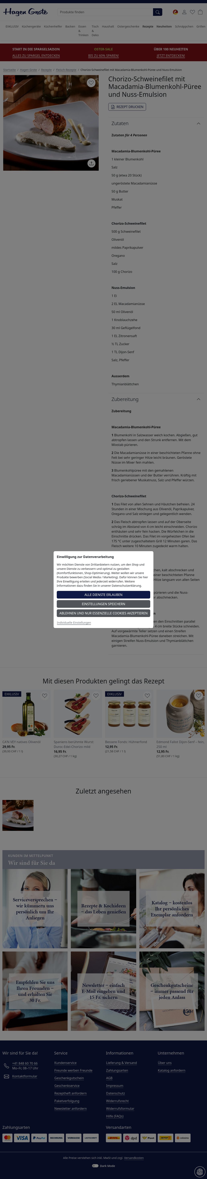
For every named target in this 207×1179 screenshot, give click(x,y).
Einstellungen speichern (103, 604)
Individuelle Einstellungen (74, 622)
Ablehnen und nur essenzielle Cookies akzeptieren (103, 613)
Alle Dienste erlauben (103, 595)
